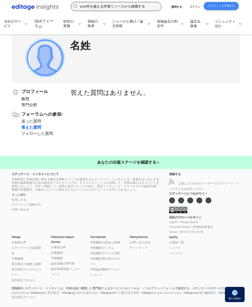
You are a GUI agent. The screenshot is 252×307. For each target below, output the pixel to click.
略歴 (25, 99)
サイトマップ (138, 248)
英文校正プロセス (23, 280)
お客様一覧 (176, 242)
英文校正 (54, 293)
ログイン (195, 6)
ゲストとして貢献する (26, 205)
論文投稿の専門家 (63, 263)
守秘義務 (17, 259)
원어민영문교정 (87, 293)
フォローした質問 (37, 133)
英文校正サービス (23, 297)
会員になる (19, 200)
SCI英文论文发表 (128, 293)
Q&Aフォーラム (43, 24)
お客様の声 (19, 242)
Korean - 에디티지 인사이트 (186, 232)
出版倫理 (57, 253)
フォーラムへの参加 (41, 114)
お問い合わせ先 (140, 242)
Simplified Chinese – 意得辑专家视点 (191, 227)
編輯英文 (210, 293)
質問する (176, 7)
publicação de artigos (169, 293)
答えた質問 (31, 127)
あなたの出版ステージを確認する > (128, 162)
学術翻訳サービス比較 (105, 253)
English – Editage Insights (183, 222)
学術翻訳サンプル (102, 248)
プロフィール (34, 91)
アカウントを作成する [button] (221, 5)
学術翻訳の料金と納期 (105, 242)
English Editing (20, 293)
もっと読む (19, 195)
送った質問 (31, 121)
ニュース (175, 248)
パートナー (176, 253)
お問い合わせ (20, 209)
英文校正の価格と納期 (26, 264)
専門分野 (29, 105)
